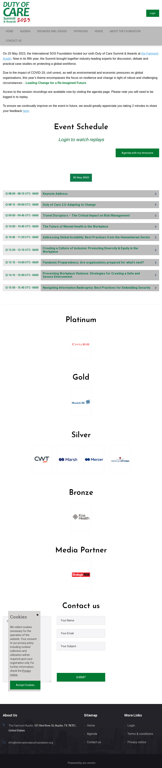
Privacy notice (136, 741)
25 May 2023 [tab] (81, 176)
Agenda (25, 31)
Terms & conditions (140, 732)
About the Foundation (125, 31)
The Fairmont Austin (21, 724)
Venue (99, 31)
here (26, 111)
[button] (81, 192)
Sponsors (81, 31)
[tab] (81, 192)
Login (150, 13)
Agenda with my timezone (137, 152)
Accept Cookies (25, 685)
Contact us (13, 40)
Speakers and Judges (52, 31)
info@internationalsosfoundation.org (31, 741)
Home (9, 31)
